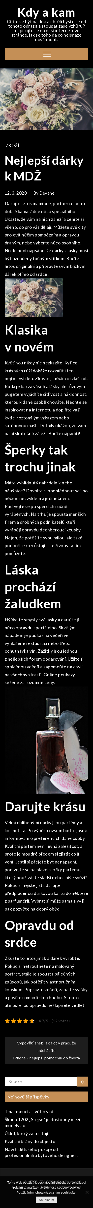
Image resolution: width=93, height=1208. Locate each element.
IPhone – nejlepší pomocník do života (46, 1057)
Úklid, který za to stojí (26, 1133)
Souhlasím (46, 1200)
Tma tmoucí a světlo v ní (29, 1111)
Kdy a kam (46, 12)
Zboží (12, 145)
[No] (86, 1192)
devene (46, 193)
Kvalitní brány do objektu (30, 1141)
